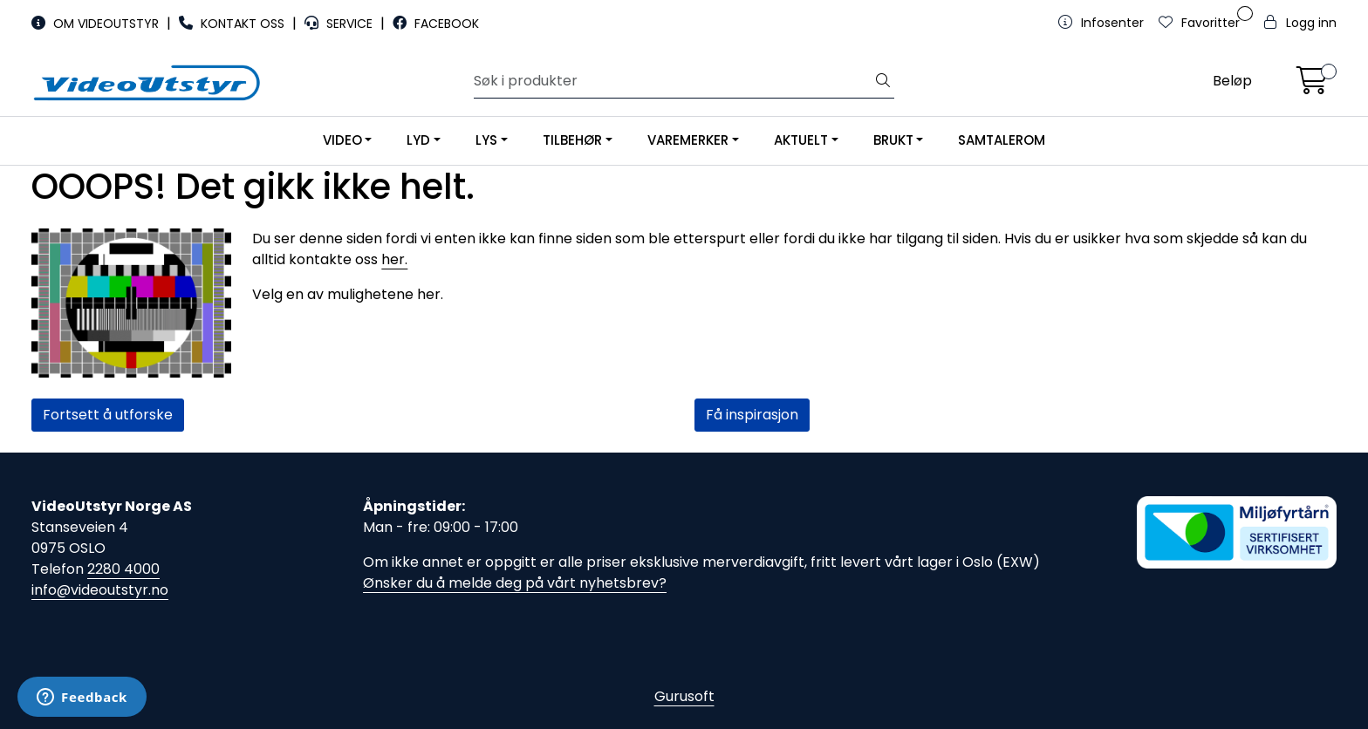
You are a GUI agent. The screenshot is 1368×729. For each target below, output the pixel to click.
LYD (418, 140)
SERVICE (340, 23)
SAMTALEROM (1001, 140)
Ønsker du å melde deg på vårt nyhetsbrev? (515, 583)
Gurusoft (684, 696)
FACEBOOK (436, 23)
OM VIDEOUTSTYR (96, 23)
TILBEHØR (572, 140)
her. (394, 259)
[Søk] (673, 81)
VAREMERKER (687, 140)
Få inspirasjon (752, 415)
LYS (486, 140)
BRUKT (893, 140)
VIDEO (342, 140)
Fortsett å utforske (108, 415)
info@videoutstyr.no (99, 590)
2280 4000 (123, 569)
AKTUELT (801, 140)
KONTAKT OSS (233, 23)
